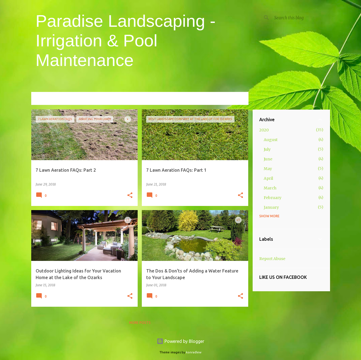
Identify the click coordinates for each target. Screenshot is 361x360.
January (271, 207)
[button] (130, 195)
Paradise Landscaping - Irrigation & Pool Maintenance (126, 40)
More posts (140, 322)
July (267, 149)
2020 (264, 130)
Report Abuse (272, 258)
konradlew (194, 352)
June (268, 159)
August (271, 139)
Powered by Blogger (180, 341)
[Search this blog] (301, 17)
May (268, 168)
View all (237, 99)
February (272, 197)
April (268, 178)
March (270, 188)
